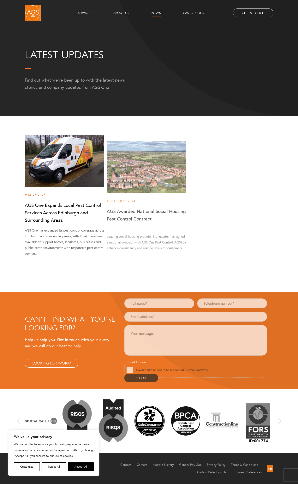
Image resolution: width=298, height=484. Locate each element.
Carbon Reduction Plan (212, 472)
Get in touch (253, 12)
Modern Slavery (163, 465)
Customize (26, 466)
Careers (142, 465)
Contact (125, 465)
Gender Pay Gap (190, 465)
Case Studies (193, 12)
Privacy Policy (216, 465)
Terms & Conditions (244, 465)
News (156, 12)
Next (279, 421)
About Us (121, 12)
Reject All (54, 466)
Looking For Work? (41, 363)
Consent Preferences (248, 472)
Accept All (80, 466)
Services (84, 12)
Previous (18, 421)
